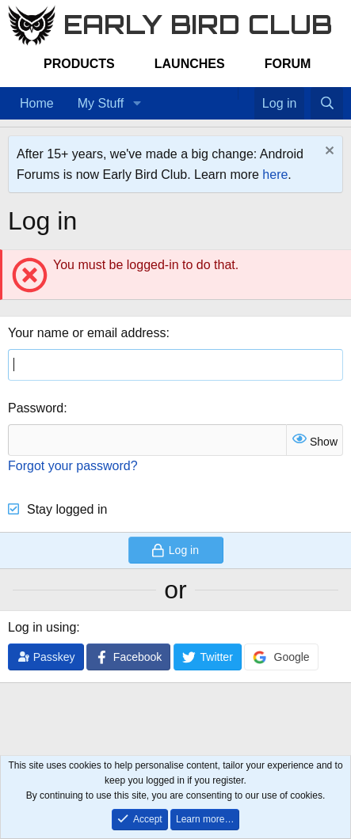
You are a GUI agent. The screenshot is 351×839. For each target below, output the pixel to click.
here (275, 174)
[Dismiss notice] (327, 152)
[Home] (230, 93)
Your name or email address (87, 333)
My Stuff (101, 103)
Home (37, 103)
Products (79, 63)
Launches (190, 63)
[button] (136, 103)
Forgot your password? (73, 466)
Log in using (42, 627)
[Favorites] (246, 93)
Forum (288, 63)
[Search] (327, 103)
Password (35, 408)
